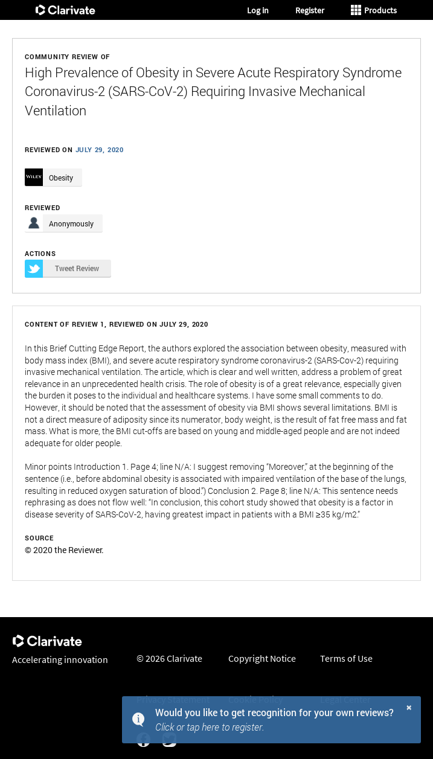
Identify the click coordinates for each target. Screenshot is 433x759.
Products (374, 10)
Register (309, 10)
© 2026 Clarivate (169, 658)
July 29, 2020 (99, 149)
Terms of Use (346, 658)
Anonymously (71, 223)
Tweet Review (62, 269)
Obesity (61, 177)
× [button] (409, 706)
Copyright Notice (262, 658)
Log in (258, 10)
